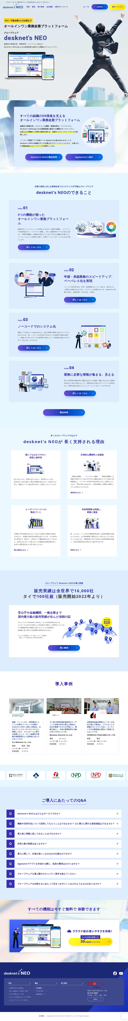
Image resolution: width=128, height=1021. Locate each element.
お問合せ (95, 999)
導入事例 (41, 7)
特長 (28, 7)
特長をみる (74, 550)
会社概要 (49, 7)
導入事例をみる (20, 550)
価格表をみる (75, 492)
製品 (33, 7)
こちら (38, 2)
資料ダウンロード (61, 7)
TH (88, 7)
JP (84, 7)
